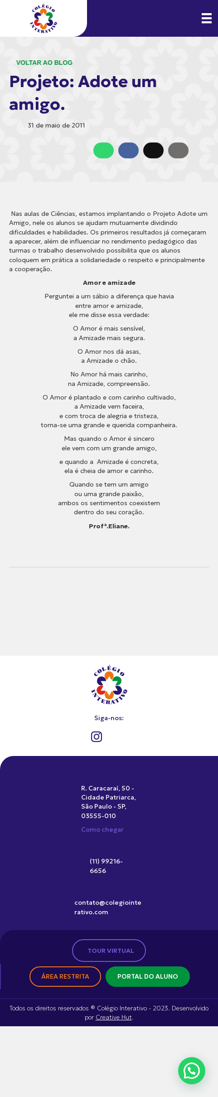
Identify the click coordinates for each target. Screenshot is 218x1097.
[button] (191, 1070)
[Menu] (206, 18)
